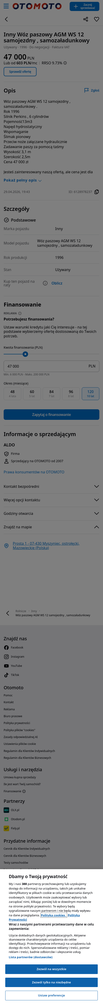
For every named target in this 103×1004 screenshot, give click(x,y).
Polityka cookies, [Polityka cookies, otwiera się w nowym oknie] (54, 915)
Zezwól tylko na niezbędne (51, 982)
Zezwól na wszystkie (51, 969)
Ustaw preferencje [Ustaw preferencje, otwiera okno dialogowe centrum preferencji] (51, 995)
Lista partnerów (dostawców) (31, 957)
